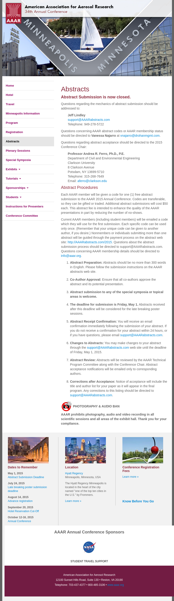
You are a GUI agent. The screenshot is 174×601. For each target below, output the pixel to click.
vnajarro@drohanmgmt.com (140, 135)
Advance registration (20, 501)
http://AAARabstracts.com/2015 (90, 242)
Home (10, 85)
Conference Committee (22, 215)
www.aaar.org (115, 584)
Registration (14, 132)
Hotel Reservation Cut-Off (23, 511)
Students (13, 197)
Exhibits (13, 169)
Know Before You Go (138, 501)
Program (12, 122)
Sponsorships (17, 188)
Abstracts (12, 141)
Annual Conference (19, 521)
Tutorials (13, 178)
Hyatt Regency (74, 473)
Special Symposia (18, 160)
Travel (10, 104)
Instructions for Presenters (24, 206)
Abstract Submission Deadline (26, 477)
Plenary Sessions (18, 150)
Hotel (9, 95)
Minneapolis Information (23, 113)
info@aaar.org (71, 256)
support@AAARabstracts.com (89, 120)
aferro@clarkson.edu (92, 181)
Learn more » (73, 501)
